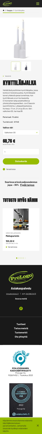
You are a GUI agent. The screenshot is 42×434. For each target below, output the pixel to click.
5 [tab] (25, 258)
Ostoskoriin (21, 161)
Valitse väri (8, 127)
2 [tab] (18, 258)
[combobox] (21, 132)
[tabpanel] (21, 229)
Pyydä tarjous (27, 184)
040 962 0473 (31, 294)
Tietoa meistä (21, 328)
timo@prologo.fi (12, 294)
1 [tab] (16, 258)
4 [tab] (23, 258)
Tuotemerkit (21, 332)
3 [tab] (21, 258)
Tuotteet (21, 324)
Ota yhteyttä (21, 336)
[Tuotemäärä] (21, 152)
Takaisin (8, 76)
